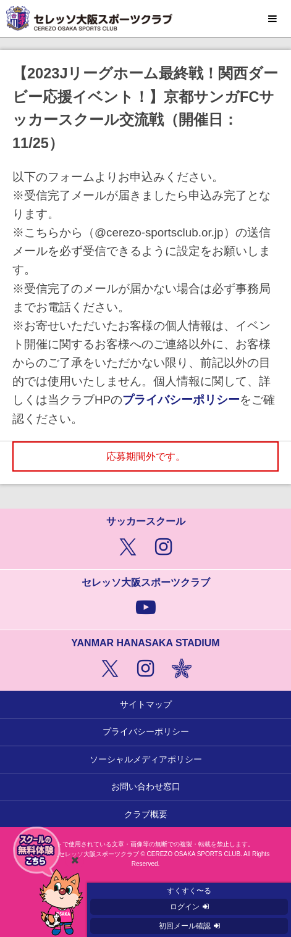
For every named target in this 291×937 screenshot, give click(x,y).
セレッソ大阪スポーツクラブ (145, 18)
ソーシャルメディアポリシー (146, 759)
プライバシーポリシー (181, 399)
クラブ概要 (145, 814)
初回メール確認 (185, 926)
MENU (272, 19)
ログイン (185, 906)
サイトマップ (146, 704)
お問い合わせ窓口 (145, 786)
